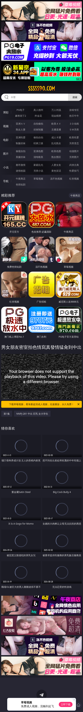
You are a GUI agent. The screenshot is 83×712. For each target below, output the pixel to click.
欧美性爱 (74, 137)
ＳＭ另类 (74, 129)
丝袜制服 (38, 129)
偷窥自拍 (20, 151)
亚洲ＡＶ (20, 123)
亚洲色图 (38, 151)
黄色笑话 (56, 170)
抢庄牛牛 (74, 115)
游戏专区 (74, 110)
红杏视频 (74, 178)
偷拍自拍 (38, 137)
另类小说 (38, 170)
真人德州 (38, 110)
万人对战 (56, 110)
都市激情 (20, 164)
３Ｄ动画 (74, 123)
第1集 (7, 413)
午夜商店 (20, 178)
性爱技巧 (74, 170)
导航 (6, 181)
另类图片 (74, 157)
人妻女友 (56, 164)
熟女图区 (56, 157)
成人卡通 (56, 137)
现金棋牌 (56, 115)
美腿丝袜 (20, 157)
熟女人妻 (20, 129)
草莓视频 (38, 178)
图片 (6, 153)
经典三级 (38, 143)
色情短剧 (20, 184)
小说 (6, 167)
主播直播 (56, 129)
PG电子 (20, 110)
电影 (6, 140)
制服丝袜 (20, 143)
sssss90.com (41, 88)
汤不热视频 (56, 178)
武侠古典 (74, 164)
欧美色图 (56, 151)
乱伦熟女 (56, 143)
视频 (6, 126)
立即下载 (65, 704)
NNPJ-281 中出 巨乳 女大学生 (32, 413)
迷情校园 (20, 170)
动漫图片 (74, 151)
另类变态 (74, 143)
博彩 (6, 112)
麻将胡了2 (20, 115)
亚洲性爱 (20, 137)
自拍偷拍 (38, 123)
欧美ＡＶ (56, 123)
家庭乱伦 (38, 164)
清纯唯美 (38, 157)
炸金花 (38, 115)
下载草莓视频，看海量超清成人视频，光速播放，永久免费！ (44, 404)
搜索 (75, 97)
